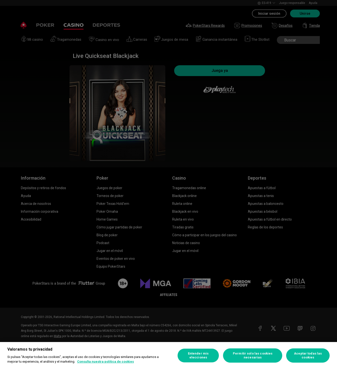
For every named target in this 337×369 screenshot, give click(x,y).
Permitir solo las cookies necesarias (252, 355)
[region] (168, 355)
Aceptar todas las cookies (308, 355)
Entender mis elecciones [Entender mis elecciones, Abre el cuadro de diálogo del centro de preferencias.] (198, 355)
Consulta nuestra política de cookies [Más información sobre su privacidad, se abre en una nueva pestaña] (105, 361)
